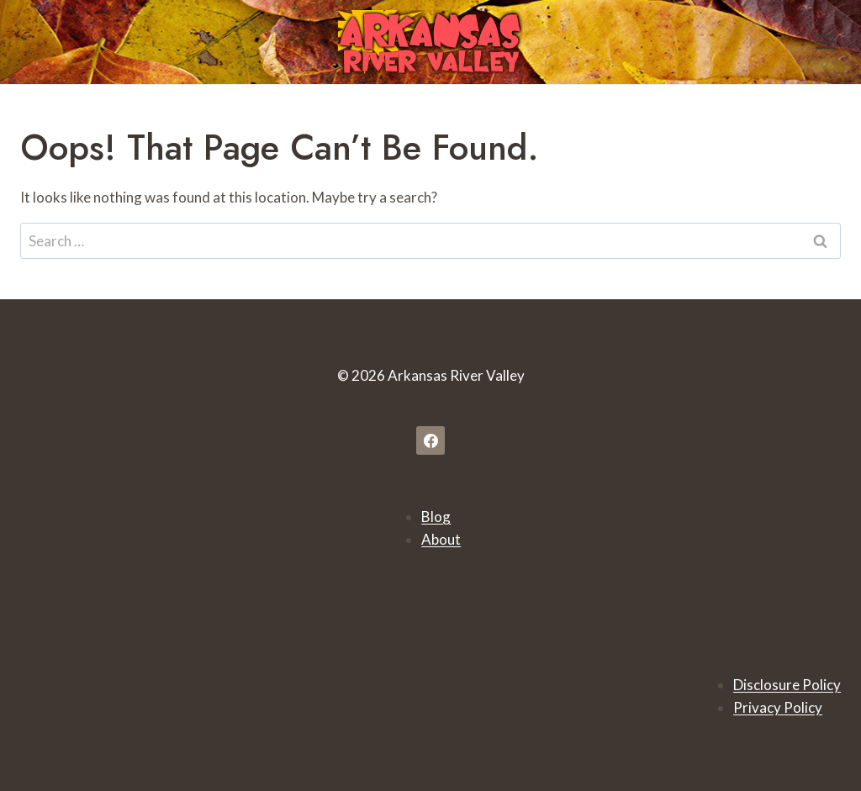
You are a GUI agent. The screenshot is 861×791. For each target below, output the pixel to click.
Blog (436, 516)
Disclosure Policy (787, 684)
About (441, 539)
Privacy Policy (777, 707)
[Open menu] (825, 41)
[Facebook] (430, 440)
